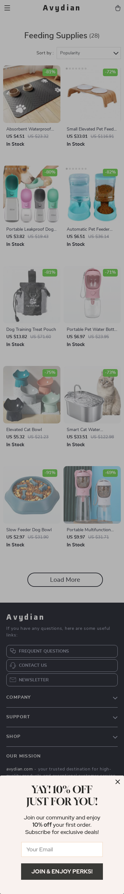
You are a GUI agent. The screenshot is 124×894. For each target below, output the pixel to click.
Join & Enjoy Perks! (62, 871)
